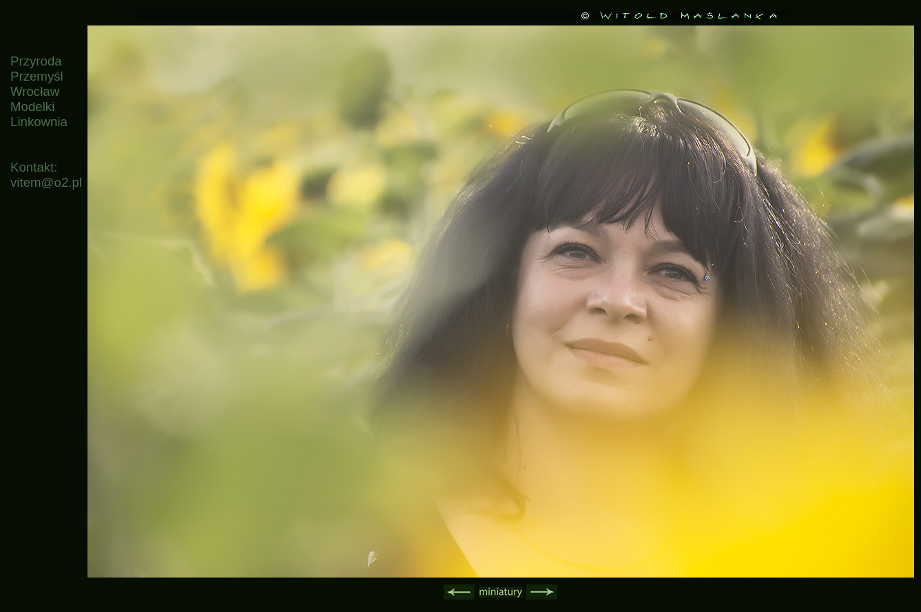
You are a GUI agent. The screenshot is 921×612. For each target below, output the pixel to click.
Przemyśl (36, 76)
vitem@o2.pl (46, 182)
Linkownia (39, 121)
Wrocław (34, 91)
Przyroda (36, 61)
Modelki (32, 106)
